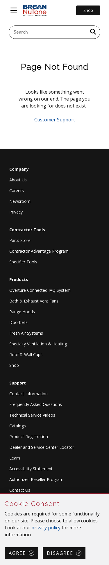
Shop (14, 365)
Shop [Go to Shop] (88, 10)
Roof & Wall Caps (25, 354)
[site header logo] (35, 10)
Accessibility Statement (31, 468)
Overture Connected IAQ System (40, 290)
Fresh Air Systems (26, 333)
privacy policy (45, 527)
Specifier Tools (23, 262)
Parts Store (20, 240)
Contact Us (19, 490)
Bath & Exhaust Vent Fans (33, 301)
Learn (14, 458)
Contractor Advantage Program (39, 251)
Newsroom (20, 201)
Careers (16, 190)
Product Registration (28, 436)
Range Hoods (22, 311)
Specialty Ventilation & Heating (38, 344)
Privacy (16, 212)
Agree (17, 553)
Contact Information (28, 393)
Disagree (60, 553)
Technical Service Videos (32, 415)
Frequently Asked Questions (35, 404)
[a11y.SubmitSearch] (93, 32)
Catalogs (17, 426)
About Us (18, 180)
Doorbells (18, 322)
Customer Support (54, 119)
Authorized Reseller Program (36, 479)
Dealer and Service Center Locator (41, 447)
